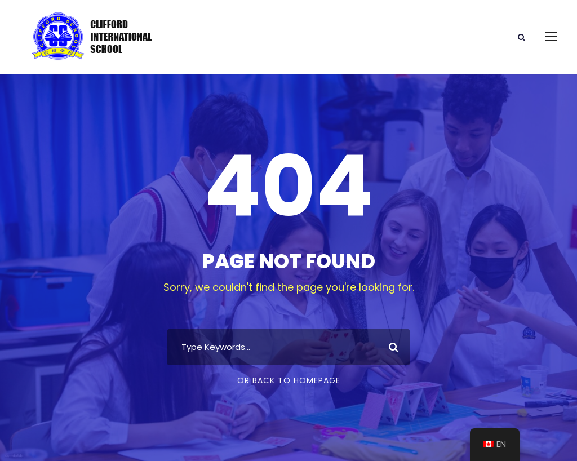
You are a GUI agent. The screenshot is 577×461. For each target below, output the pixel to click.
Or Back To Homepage (288, 380)
